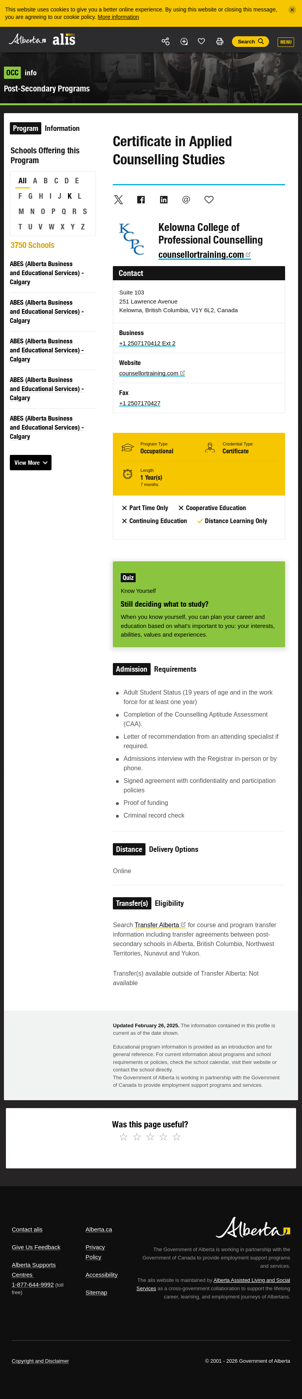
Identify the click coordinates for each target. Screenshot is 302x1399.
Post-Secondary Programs (47, 88)
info (20, 72)
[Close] (292, 10)
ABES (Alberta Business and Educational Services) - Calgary (47, 273)
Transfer (160, 925)
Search (246, 42)
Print (219, 41)
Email (186, 199)
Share (166, 41)
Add (183, 41)
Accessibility (102, 1274)
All (22, 180)
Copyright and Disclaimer (40, 1361)
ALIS (64, 39)
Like (201, 41)
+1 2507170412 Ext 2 (147, 343)
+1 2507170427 (139, 403)
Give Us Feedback (36, 1247)
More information (118, 17)
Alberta (27, 39)
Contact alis (27, 1229)
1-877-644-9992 (33, 1284)
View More (27, 462)
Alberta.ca (99, 1229)
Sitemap (96, 1292)
